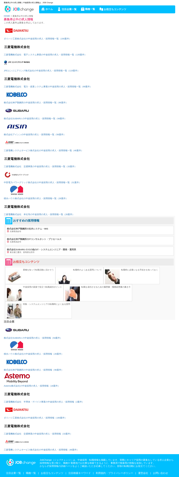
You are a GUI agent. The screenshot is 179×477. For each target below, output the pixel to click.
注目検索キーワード (79, 473)
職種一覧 (90, 9)
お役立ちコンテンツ (115, 9)
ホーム (49, 9)
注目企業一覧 (69, 9)
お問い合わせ (160, 473)
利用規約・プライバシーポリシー (114, 473)
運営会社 (143, 473)
